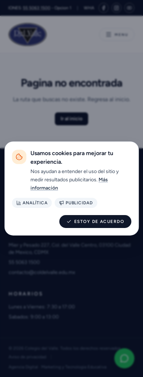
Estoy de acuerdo (95, 221)
